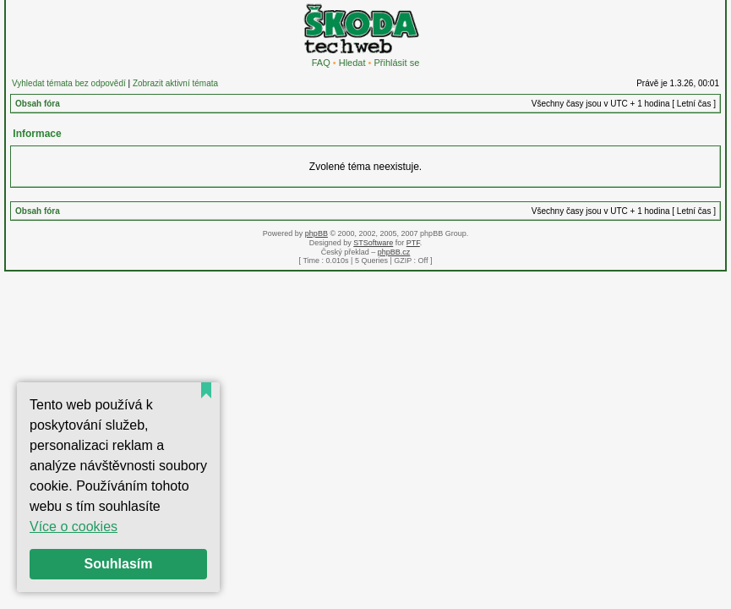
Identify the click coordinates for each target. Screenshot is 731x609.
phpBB (316, 233)
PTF (413, 243)
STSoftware (373, 243)
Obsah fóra (37, 103)
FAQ (321, 63)
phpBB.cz (394, 252)
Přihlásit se (396, 63)
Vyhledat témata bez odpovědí (69, 83)
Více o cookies (73, 526)
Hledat (352, 63)
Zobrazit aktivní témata (175, 83)
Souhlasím (119, 564)
